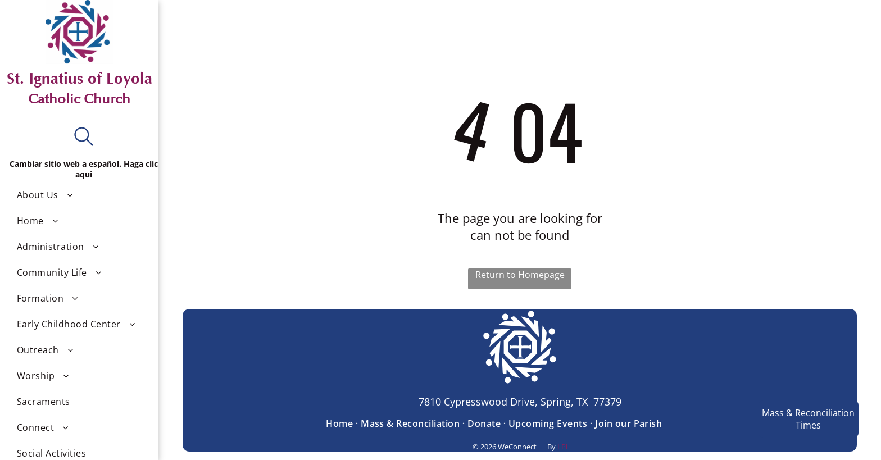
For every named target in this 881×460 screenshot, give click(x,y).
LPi (562, 446)
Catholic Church (79, 99)
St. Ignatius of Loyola (79, 79)
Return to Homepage (520, 274)
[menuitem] (83, 195)
